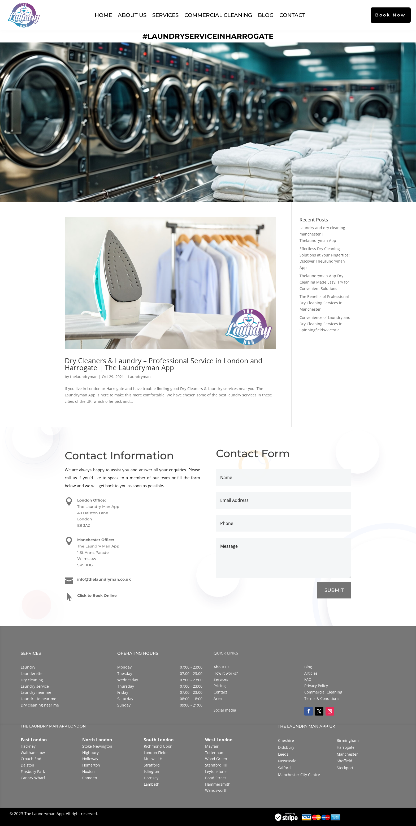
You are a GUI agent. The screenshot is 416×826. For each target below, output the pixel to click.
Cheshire (286, 740)
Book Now (390, 15)
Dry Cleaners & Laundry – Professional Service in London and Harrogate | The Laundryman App (163, 364)
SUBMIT (334, 590)
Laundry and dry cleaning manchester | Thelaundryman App (322, 234)
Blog (266, 15)
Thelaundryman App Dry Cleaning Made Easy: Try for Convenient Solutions (324, 282)
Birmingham (348, 740)
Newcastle (287, 760)
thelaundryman (84, 376)
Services (165, 15)
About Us (132, 15)
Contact (292, 15)
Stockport (345, 767)
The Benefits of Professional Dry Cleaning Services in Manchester (324, 303)
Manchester (347, 754)
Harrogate (345, 747)
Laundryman (139, 376)
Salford (284, 767)
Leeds (283, 754)
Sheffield (344, 760)
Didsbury (286, 747)
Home (103, 15)
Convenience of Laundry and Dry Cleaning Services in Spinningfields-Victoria (325, 324)
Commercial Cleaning (218, 15)
